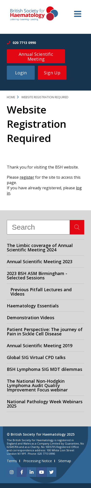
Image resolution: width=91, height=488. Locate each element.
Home (11, 97)
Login (21, 73)
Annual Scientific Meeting (36, 56)
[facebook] (21, 472)
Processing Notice (37, 461)
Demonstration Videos (30, 317)
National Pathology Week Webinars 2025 (45, 404)
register (27, 177)
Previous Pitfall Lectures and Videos (41, 292)
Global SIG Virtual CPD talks (36, 357)
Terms (12, 461)
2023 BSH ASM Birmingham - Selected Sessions (37, 275)
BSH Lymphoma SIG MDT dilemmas (44, 369)
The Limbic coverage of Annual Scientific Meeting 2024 (40, 247)
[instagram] (12, 472)
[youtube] (41, 472)
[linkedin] (31, 472)
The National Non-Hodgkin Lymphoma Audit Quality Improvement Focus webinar (37, 385)
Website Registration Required (44, 97)
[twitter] (51, 472)
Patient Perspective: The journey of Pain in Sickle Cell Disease (45, 331)
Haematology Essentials (33, 306)
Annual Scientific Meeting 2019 (39, 345)
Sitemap (64, 461)
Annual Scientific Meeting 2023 (39, 261)
